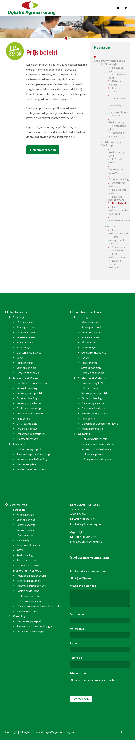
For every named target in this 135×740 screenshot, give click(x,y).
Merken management (116, 198)
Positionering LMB (116, 153)
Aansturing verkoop (116, 184)
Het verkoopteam (116, 255)
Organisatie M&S (27, 428)
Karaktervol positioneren (32, 383)
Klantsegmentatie (117, 220)
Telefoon (76, 657)
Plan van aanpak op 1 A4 (31, 585)
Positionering (116, 122)
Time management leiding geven (36, 626)
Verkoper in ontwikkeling (117, 248)
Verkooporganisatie (29, 403)
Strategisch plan (117, 127)
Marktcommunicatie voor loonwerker (39, 606)
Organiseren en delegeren (32, 631)
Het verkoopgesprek (117, 231)
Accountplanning (117, 179)
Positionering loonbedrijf (32, 575)
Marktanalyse (116, 98)
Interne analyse (114, 89)
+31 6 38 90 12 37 (85, 519)
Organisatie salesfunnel (31, 433)
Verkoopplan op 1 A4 (116, 170)
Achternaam (79, 628)
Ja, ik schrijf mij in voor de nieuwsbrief (96, 680)
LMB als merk (115, 160)
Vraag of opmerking (84, 585)
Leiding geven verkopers (114, 264)
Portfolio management (30, 413)
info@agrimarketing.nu (87, 524)
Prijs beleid (119, 203)
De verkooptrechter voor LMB (117, 210)
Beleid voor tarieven (29, 601)
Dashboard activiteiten (30, 595)
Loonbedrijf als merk (29, 580)
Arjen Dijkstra (82, 578)
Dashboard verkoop (117, 191)
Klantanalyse (116, 105)
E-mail (75, 643)
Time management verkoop (116, 240)
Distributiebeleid (27, 423)
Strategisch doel (117, 76)
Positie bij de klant (28, 590)
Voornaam (77, 614)
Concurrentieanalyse (117, 111)
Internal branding (27, 388)
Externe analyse (114, 82)
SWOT (116, 115)
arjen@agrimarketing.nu (87, 541)
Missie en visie (116, 69)
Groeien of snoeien (116, 134)
